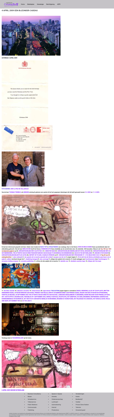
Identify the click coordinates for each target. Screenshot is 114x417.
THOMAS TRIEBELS (15, 192)
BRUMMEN (86, 297)
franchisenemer (90, 259)
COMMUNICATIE (46, 249)
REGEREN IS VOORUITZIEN (65, 299)
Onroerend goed (80, 410)
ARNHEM (26, 192)
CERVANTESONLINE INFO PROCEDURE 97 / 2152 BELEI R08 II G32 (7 (79, 255)
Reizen (30, 396)
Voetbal (78, 402)
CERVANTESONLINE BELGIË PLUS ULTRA (14, 255)
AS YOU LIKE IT (26, 301)
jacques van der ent (60, 257)
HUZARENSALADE (17, 338)
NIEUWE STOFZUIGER (101, 253)
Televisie (78, 407)
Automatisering (56, 404)
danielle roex (64, 261)
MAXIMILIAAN (19, 297)
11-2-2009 (96, 192)
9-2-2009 (88, 192)
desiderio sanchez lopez (77, 261)
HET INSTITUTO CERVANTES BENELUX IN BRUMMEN (40, 299)
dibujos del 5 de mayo (94, 261)
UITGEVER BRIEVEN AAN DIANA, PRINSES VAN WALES (31, 293)
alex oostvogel (44, 259)
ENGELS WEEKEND (82, 290)
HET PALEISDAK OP (79, 299)
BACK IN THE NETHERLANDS (83, 253)
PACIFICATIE (62, 297)
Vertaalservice (32, 399)
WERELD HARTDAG (52, 297)
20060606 (89, 299)
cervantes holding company (10, 261)
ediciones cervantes (23, 290)
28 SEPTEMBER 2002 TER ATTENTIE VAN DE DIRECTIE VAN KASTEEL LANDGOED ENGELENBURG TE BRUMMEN (49, 295)
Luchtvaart (55, 402)
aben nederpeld (18, 257)
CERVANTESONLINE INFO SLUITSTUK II (31, 251)
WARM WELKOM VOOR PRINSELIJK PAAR (97, 295)
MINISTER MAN (50, 251)
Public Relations (32, 404)
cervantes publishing (27, 261)
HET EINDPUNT (71, 297)
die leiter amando (9, 290)
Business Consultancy (34, 394)
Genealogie (40, 4)
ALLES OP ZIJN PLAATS (95, 290)
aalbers (9, 259)
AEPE (58, 4)
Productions (55, 410)
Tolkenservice (32, 402)
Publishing (31, 410)
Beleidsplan (30, 4)
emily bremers (36, 290)
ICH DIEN (80, 297)
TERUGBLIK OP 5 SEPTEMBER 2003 (35, 297)
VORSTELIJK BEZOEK (8, 295)
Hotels (78, 396)
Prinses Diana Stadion (82, 404)
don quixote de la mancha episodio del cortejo (38, 257)
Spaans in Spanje (57, 394)
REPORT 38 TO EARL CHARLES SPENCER (41, 255)
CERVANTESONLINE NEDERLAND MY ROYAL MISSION (74, 251)
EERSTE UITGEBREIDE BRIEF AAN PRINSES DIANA (64, 293)
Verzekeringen (80, 394)
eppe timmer (47, 290)
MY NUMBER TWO (14, 301)
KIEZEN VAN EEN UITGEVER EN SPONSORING (94, 293)
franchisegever (102, 259)
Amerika (54, 396)
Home (23, 4)
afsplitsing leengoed (32, 259)
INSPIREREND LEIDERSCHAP (99, 297)
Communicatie (32, 407)
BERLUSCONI (27, 249)
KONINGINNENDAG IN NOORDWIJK (12, 299)
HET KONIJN (97, 299)
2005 (12, 189)
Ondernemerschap (57, 399)
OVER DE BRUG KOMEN (85, 247)
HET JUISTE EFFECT (8, 297)
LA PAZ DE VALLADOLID (21, 189)
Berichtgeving (50, 4)
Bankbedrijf (79, 399)
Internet (54, 407)
